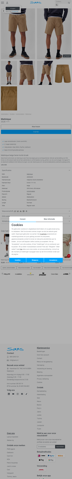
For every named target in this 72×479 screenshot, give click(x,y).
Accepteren (53, 260)
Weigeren (35, 260)
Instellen (18, 260)
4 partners (43, 234)
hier (21, 249)
